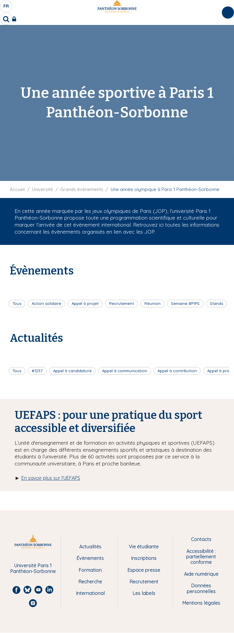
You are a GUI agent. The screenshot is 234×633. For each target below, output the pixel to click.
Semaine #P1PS (185, 303)
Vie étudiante (144, 546)
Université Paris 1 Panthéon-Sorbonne (33, 568)
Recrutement (121, 303)
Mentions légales (201, 603)
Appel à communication (124, 370)
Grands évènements (81, 189)
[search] (6, 19)
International (90, 593)
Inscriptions (144, 558)
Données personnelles (201, 588)
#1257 (37, 370)
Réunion (152, 303)
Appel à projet (85, 303)
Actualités (90, 546)
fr (6, 7)
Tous (16, 303)
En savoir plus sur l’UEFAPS (50, 478)
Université (42, 189)
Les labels (144, 593)
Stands (216, 303)
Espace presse (143, 570)
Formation (90, 570)
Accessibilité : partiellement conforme (201, 556)
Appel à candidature (72, 370)
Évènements (90, 558)
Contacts (201, 539)
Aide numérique (201, 574)
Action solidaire (46, 303)
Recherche (90, 581)
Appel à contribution (177, 370)
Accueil (17, 189)
